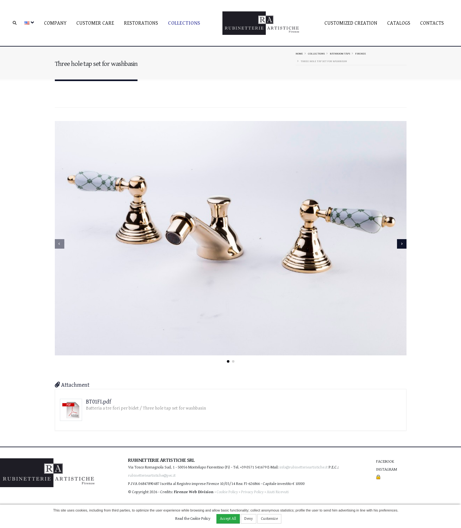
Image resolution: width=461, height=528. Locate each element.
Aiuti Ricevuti (278, 492)
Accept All (228, 518)
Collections (184, 23)
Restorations (141, 23)
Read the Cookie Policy (192, 518)
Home (299, 53)
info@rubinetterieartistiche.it (303, 467)
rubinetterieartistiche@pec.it (152, 475)
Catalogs (398, 23)
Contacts (432, 23)
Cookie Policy (227, 492)
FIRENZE (360, 53)
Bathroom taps (340, 53)
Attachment (72, 385)
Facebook (385, 461)
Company (55, 23)
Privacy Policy (252, 492)
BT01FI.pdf (98, 401)
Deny (248, 518)
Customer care (95, 23)
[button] (228, 361)
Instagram (386, 469)
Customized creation (350, 23)
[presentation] (59, 244)
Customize (269, 518)
